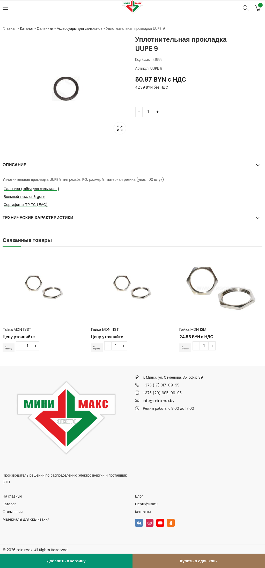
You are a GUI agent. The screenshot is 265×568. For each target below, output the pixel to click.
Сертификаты (146, 504)
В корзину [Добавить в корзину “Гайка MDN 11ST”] (98, 347)
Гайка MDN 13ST (17, 329)
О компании (13, 511)
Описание (14, 165)
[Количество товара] (148, 112)
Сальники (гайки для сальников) (31, 188)
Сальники (45, 28)
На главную (12, 496)
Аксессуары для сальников (79, 28)
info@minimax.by (158, 400)
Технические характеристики (38, 218)
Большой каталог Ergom (24, 196)
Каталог (26, 28)
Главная (9, 28)
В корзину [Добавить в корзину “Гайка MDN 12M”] (187, 347)
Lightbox (120, 128)
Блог (139, 496)
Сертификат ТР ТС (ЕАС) (26, 204)
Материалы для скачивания (26, 519)
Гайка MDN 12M (192, 329)
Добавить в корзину (66, 561)
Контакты (143, 511)
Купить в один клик (198, 561)
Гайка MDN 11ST (105, 329)
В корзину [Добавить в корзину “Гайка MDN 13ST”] (10, 347)
